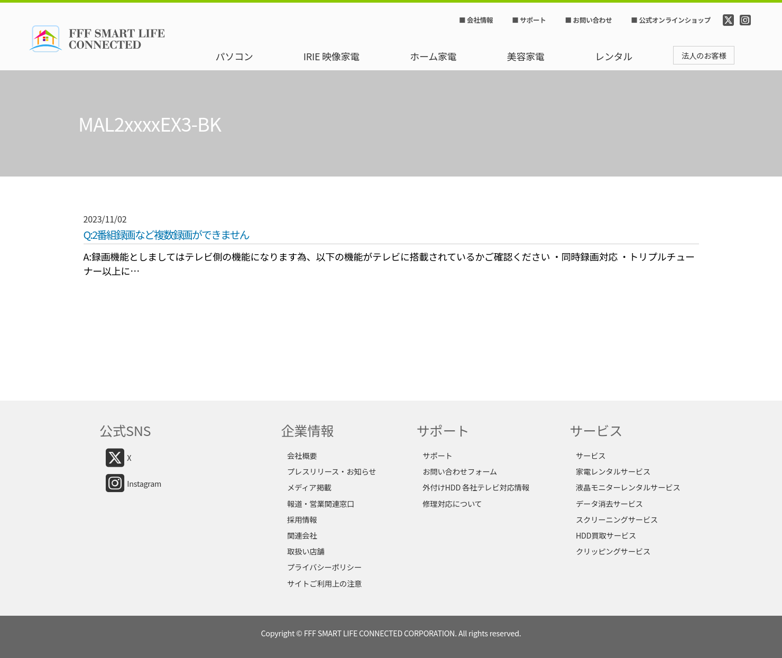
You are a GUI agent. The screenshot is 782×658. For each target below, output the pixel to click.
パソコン (234, 56)
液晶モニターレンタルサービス (628, 487)
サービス (590, 455)
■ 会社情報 (476, 20)
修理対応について (452, 503)
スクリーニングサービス (617, 519)
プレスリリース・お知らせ (331, 471)
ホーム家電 (433, 56)
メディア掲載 (309, 487)
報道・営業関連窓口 (320, 503)
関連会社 (302, 535)
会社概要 (302, 455)
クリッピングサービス (613, 551)
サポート (437, 455)
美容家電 (526, 56)
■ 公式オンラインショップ (670, 20)
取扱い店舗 (306, 551)
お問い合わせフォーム (459, 471)
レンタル (613, 56)
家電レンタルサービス (613, 471)
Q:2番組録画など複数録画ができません (166, 235)
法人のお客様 (704, 55)
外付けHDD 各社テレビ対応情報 (475, 487)
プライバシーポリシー (324, 566)
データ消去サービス (609, 503)
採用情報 (302, 519)
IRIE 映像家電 (331, 56)
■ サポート (529, 20)
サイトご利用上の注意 (324, 583)
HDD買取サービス (606, 535)
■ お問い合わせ (588, 20)
